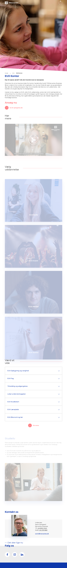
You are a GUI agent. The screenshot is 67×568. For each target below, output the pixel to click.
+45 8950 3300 (42, 528)
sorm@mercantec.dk (42, 533)
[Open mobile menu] (60, 3)
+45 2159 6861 (43, 530)
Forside (6, 73)
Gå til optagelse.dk (16, 108)
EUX (13, 73)
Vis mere (36, 425)
